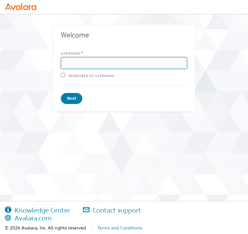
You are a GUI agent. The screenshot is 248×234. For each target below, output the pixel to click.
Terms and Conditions (119, 228)
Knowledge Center (37, 210)
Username (70, 53)
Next (71, 98)
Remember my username (92, 75)
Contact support (112, 210)
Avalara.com (28, 218)
